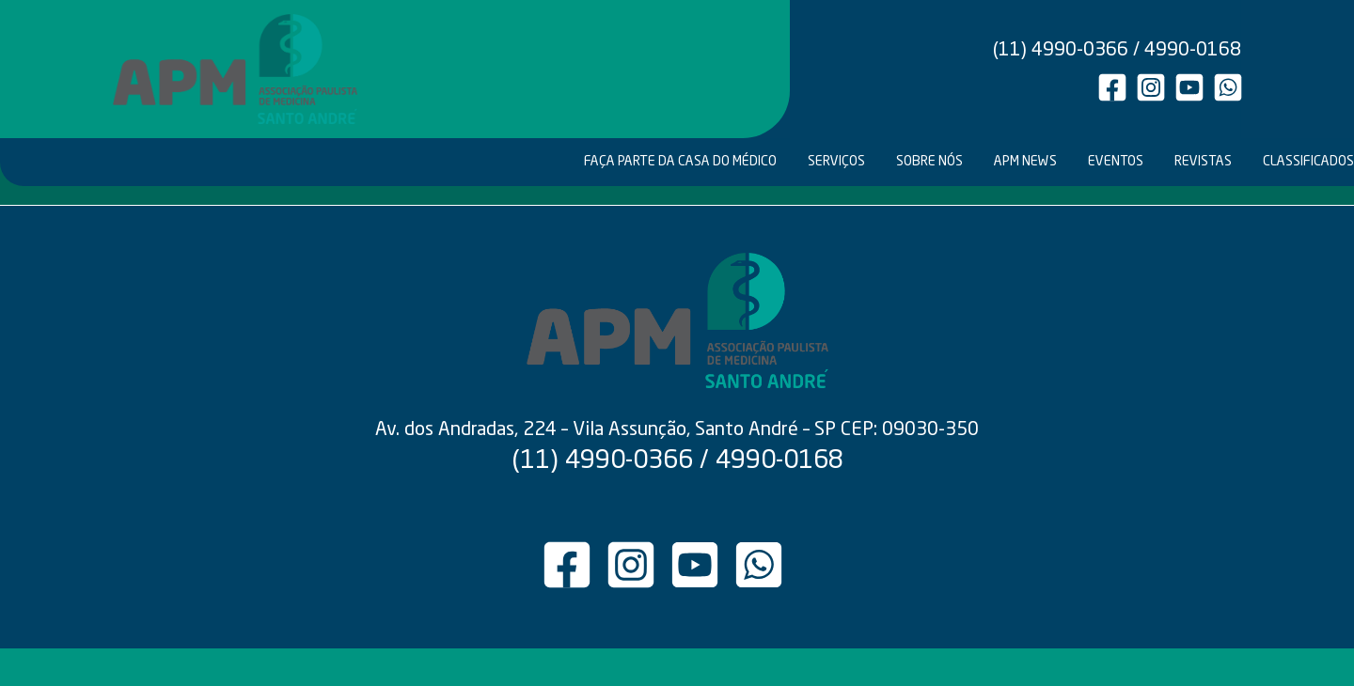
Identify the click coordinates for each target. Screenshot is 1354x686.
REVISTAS (1203, 161)
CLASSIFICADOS (1307, 161)
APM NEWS (1025, 161)
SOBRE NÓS (929, 161)
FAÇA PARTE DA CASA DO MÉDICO (680, 161)
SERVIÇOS (836, 161)
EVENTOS (1115, 161)
